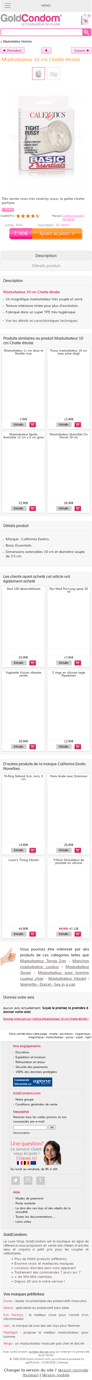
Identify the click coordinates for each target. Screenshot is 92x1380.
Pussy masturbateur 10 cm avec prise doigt (68, 352)
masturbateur (40, 299)
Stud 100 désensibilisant (23, 589)
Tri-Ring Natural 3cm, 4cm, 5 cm (23, 778)
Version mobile (55, 1375)
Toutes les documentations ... (35, 1217)
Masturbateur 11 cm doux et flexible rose (23, 352)
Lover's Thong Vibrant (23, 860)
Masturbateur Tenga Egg (43, 961)
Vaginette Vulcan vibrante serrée (23, 674)
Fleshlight (10, 1333)
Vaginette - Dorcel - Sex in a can (47, 984)
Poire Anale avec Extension (68, 776)
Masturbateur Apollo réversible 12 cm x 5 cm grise (23, 436)
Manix (8, 1308)
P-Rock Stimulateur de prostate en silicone (68, 861)
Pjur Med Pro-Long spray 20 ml (68, 590)
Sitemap (62, 1362)
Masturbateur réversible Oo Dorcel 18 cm (69, 436)
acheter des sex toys (42, 1351)
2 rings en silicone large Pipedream (68, 674)
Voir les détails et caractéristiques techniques (42, 321)
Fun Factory (13, 1315)
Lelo (6, 1326)
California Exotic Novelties (73, 217)
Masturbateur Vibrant (67, 978)
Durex (8, 1301)
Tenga (7, 1344)
